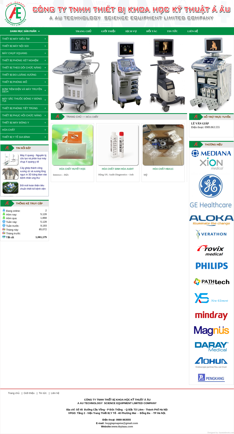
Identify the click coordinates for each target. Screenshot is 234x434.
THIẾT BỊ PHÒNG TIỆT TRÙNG (20, 108)
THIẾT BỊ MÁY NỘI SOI (15, 46)
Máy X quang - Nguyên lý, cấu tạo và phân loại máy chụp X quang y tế (33, 158)
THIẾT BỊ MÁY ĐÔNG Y (15, 122)
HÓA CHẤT (8, 129)
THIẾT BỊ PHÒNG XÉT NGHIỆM (20, 60)
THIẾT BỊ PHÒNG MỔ (14, 81)
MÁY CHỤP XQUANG (14, 53)
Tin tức (43, 393)
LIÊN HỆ (192, 31)
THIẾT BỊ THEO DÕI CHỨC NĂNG (21, 67)
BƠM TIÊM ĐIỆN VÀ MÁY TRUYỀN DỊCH (22, 90)
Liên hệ (55, 393)
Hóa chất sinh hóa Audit (118, 169)
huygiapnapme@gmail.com (121, 423)
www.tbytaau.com (122, 426)
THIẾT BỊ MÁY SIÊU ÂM (16, 38)
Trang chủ (74, 116)
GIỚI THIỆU (108, 31)
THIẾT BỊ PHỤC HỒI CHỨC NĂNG (22, 115)
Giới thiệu (29, 393)
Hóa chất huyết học (72, 169)
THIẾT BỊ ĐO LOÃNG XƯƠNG (19, 74)
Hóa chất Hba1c (163, 169)
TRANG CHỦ (83, 31)
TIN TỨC (172, 31)
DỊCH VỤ (130, 31)
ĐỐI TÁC (151, 31)
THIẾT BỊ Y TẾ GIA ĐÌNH (16, 137)
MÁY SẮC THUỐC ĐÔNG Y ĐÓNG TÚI (22, 99)
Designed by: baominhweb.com (221, 432)
